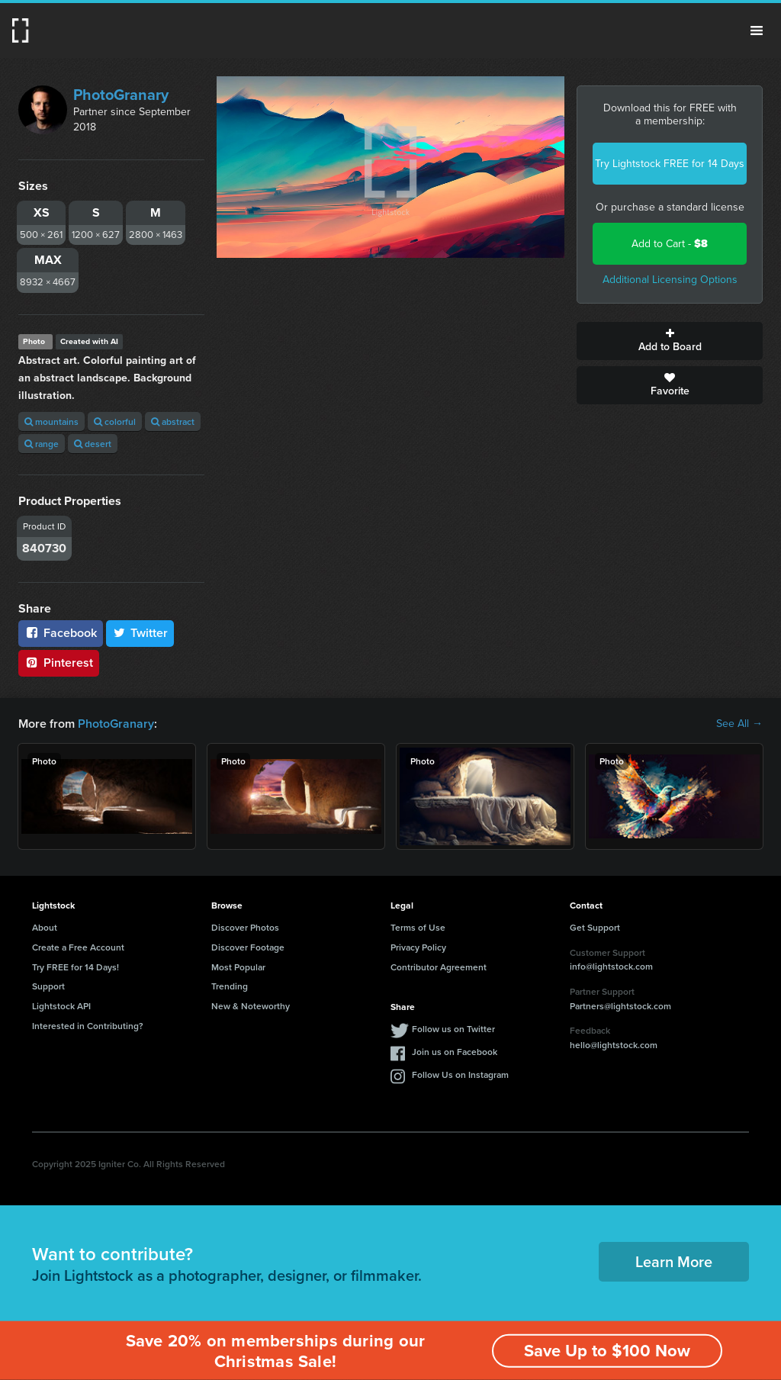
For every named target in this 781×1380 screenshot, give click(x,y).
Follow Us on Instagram (460, 1074)
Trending (229, 986)
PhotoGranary (121, 94)
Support (48, 986)
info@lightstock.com (611, 966)
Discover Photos (245, 927)
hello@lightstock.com (613, 1044)
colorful (115, 421)
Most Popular (238, 966)
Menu (756, 30)
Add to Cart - (670, 244)
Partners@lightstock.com (620, 1005)
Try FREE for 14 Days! (75, 966)
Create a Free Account (78, 947)
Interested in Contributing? (87, 1025)
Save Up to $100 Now (607, 1350)
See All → (739, 724)
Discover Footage (247, 947)
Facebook (60, 633)
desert (92, 443)
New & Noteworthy (250, 1005)
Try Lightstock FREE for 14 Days (669, 164)
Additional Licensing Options (670, 280)
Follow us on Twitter (453, 1028)
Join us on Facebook (454, 1051)
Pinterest (58, 662)
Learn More (673, 1261)
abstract (172, 421)
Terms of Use (417, 927)
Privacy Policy (418, 947)
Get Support (595, 927)
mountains (51, 421)
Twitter (140, 633)
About (44, 927)
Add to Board (669, 341)
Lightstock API (61, 1005)
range (41, 443)
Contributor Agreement (438, 966)
